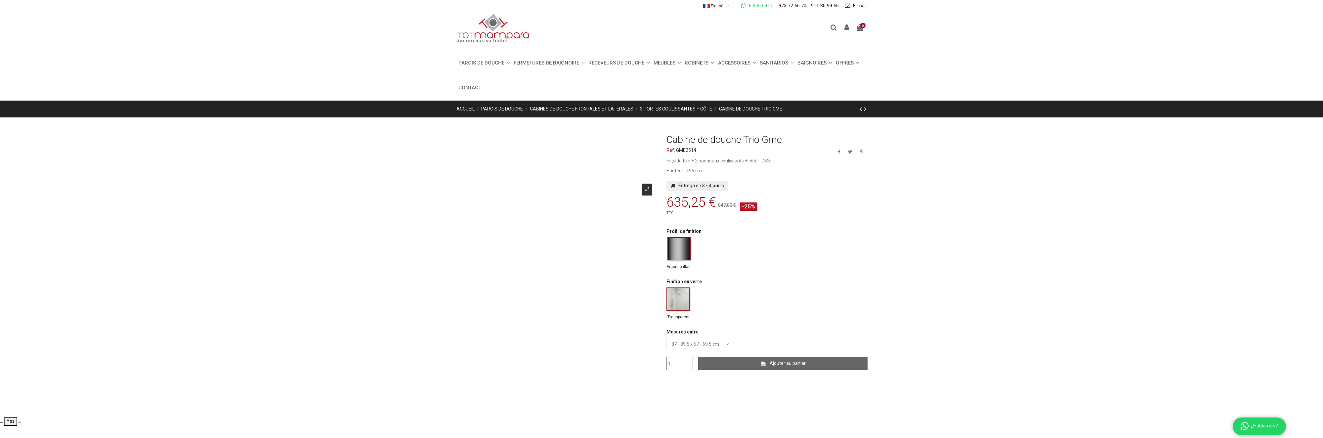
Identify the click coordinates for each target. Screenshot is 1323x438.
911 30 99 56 (825, 6)
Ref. (670, 150)
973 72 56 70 (792, 6)
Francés (716, 6)
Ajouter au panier (783, 363)
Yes (11, 421)
